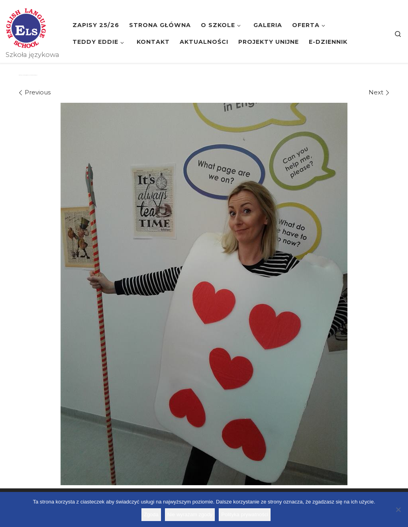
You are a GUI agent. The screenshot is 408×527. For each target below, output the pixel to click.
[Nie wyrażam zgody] (398, 509)
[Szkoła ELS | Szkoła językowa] (26, 27)
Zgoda (151, 514)
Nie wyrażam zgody (189, 514)
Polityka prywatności (244, 514)
